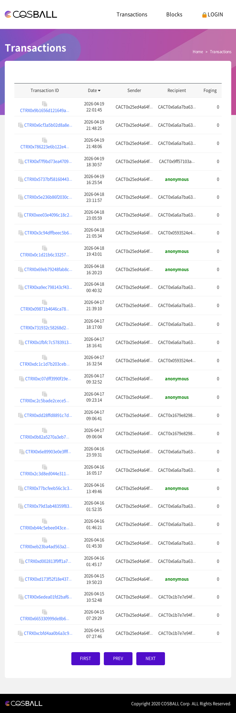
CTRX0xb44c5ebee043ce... (44, 528)
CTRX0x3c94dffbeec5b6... (48, 233)
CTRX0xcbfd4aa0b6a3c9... (48, 633)
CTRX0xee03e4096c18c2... (48, 215)
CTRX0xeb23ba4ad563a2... (44, 546)
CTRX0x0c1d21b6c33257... (44, 255)
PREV (118, 658)
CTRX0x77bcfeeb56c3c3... (48, 488)
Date (94, 90)
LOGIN (212, 14)
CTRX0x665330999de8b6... (44, 618)
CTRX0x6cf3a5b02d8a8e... (48, 125)
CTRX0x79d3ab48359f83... (48, 506)
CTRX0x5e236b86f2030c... (48, 197)
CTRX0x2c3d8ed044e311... (44, 474)
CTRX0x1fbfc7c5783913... (48, 342)
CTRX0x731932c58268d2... (44, 328)
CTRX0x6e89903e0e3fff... (48, 452)
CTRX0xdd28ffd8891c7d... (48, 415)
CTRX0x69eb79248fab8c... (48, 269)
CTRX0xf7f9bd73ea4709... (48, 161)
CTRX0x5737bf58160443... (48, 179)
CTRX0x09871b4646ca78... (44, 309)
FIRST (85, 658)
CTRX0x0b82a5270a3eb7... (44, 437)
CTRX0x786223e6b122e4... (44, 147)
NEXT (151, 658)
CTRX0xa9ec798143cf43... (48, 287)
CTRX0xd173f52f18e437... (48, 579)
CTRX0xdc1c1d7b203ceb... (44, 364)
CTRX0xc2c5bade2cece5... (44, 401)
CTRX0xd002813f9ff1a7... (48, 561)
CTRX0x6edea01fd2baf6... (48, 596)
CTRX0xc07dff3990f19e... (48, 379)
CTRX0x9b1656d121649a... (44, 110)
